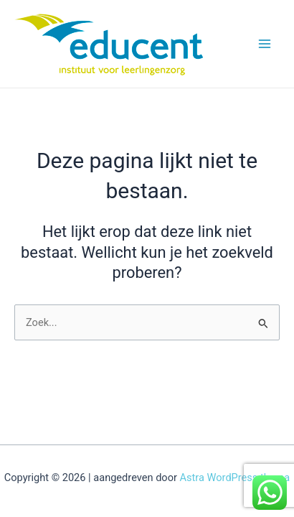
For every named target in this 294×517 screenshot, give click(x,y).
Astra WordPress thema (235, 477)
